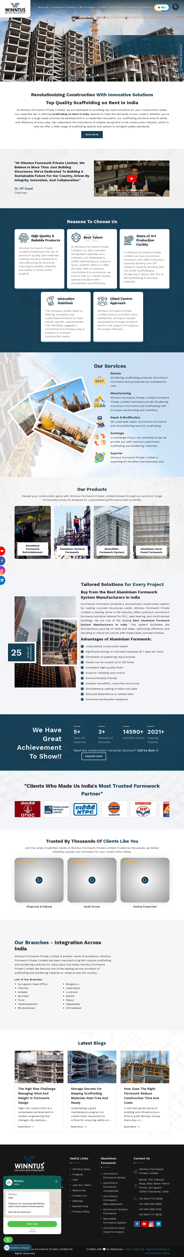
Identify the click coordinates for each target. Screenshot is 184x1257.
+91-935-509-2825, (150, 1203)
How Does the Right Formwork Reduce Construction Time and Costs (141, 1096)
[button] (17, 529)
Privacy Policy (81, 1211)
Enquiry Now (93, 756)
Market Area (80, 1206)
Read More (92, 134)
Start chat (32, 1224)
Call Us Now (146, 750)
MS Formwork (88, 7)
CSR (111, 7)
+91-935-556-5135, (150, 1209)
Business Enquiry (16, 1247)
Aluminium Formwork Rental (114, 1175)
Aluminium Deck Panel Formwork (114, 1229)
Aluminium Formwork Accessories (110, 1186)
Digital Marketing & (157, 1249)
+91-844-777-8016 (150, 1214)
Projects (103, 7)
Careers (120, 7)
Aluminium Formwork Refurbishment (112, 1200)
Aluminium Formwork (65, 7)
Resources (133, 7)
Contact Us (146, 7)
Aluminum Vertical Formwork (115, 1211)
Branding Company (157, 1253)
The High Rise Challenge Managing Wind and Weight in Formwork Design (36, 1096)
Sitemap (77, 1200)
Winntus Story (81, 1169)
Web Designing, (135, 1249)
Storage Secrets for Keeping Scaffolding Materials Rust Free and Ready (89, 1096)
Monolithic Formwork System (115, 1220)
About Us (44, 7)
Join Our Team (81, 1185)
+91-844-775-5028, (151, 1198)
